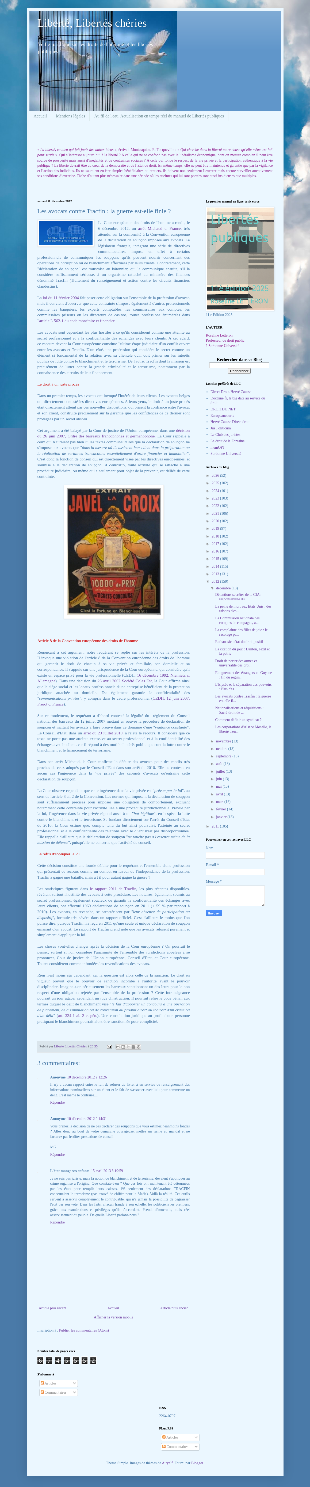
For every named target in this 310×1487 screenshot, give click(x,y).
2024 (216, 491)
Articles (48, 1383)
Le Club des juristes (225, 435)
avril (220, 794)
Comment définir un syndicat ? (238, 720)
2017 (216, 544)
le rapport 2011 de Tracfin (113, 888)
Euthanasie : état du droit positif (239, 642)
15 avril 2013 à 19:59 (107, 1171)
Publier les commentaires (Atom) (84, 1330)
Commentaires (54, 1392)
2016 (216, 551)
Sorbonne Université (226, 454)
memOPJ (217, 447)
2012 (216, 581)
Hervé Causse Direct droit (230, 422)
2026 (216, 476)
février (221, 809)
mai (219, 786)
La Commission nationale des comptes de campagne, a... (237, 620)
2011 (216, 826)
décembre (224, 588)
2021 (216, 514)
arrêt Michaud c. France (159, 228)
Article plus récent (52, 1308)
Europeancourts (222, 416)
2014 (216, 567)
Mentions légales (70, 116)
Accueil (40, 116)
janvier (221, 817)
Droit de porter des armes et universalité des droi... (236, 663)
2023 (216, 498)
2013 (216, 574)
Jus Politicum (221, 428)
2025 (216, 483)
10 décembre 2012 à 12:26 (87, 1077)
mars (220, 802)
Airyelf (167, 1463)
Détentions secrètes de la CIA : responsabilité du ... (238, 597)
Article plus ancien (174, 1308)
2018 (216, 536)
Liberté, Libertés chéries (92, 23)
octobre (222, 749)
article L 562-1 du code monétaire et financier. (77, 320)
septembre (224, 756)
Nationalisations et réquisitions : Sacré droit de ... (239, 710)
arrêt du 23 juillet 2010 (103, 733)
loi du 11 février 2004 (61, 297)
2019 (216, 529)
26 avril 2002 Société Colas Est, (125, 680)
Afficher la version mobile (113, 1317)
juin (219, 779)
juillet (221, 771)
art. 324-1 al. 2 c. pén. (77, 1015)
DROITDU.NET (223, 409)
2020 (216, 521)
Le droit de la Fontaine (228, 441)
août (220, 764)
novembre (224, 741)
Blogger (197, 1463)
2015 (216, 559)
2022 (216, 506)
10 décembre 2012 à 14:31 (87, 1119)
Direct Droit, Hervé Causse (231, 392)
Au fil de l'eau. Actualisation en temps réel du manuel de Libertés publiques (159, 116)
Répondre (57, 1102)
